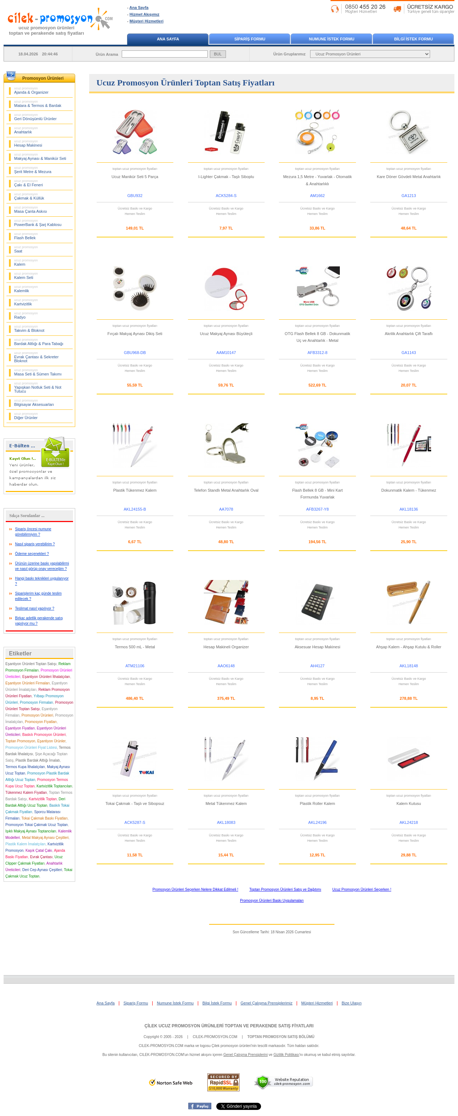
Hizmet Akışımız (144, 14)
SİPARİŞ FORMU (249, 39)
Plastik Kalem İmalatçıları (25, 844)
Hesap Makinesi (28, 143)
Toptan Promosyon (20, 741)
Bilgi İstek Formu (217, 1003)
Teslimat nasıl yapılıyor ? (34, 608)
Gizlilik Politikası (286, 1055)
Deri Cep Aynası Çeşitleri (42, 870)
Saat (26, 249)
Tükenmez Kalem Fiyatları (26, 793)
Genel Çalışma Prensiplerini (245, 1055)
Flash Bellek (26, 236)
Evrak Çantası (41, 857)
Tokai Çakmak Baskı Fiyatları (44, 818)
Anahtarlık (26, 130)
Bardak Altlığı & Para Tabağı (38, 342)
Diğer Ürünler (26, 416)
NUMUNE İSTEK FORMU (332, 39)
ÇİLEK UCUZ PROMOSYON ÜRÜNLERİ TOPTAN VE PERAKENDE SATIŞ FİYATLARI (228, 1025)
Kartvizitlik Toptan (43, 799)
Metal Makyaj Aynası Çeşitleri (45, 838)
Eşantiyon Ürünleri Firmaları (27, 683)
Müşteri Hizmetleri (147, 21)
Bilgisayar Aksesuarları (34, 403)
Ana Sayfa (138, 7)
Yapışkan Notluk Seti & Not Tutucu (38, 387)
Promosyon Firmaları (36, 702)
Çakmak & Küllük (29, 196)
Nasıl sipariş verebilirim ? (35, 544)
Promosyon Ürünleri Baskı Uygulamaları (272, 901)
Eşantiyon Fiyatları (20, 728)
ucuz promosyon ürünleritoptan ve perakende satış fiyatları (46, 30)
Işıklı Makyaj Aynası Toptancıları (30, 831)
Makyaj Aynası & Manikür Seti (40, 157)
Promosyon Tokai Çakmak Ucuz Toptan (36, 825)
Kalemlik (26, 289)
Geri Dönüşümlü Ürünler (35, 117)
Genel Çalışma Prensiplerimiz (267, 1003)
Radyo (26, 315)
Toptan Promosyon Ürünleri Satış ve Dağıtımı (285, 889)
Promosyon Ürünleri (37, 715)
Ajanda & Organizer (31, 90)
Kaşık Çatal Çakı (38, 850)
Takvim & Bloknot (29, 329)
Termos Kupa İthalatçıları (25, 767)
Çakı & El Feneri (28, 183)
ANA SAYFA (168, 39)
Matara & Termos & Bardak (38, 104)
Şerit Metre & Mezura (33, 170)
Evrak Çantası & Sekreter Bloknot (36, 357)
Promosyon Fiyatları (41, 722)
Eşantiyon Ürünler (51, 741)
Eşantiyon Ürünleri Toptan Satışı (31, 664)
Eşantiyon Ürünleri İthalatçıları (46, 677)
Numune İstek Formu (175, 1003)
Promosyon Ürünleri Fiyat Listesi (31, 747)
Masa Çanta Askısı (30, 209)
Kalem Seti (26, 276)
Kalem (26, 262)
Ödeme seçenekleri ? (32, 554)
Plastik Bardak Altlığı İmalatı (37, 760)
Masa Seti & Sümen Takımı (38, 372)
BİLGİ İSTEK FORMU (413, 39)
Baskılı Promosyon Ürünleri (44, 735)
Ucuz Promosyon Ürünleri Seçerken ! (361, 889)
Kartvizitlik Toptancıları (54, 786)
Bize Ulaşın (352, 1003)
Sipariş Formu (136, 1003)
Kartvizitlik (26, 302)
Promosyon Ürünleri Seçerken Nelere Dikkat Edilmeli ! (195, 889)
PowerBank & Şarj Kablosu (38, 223)
